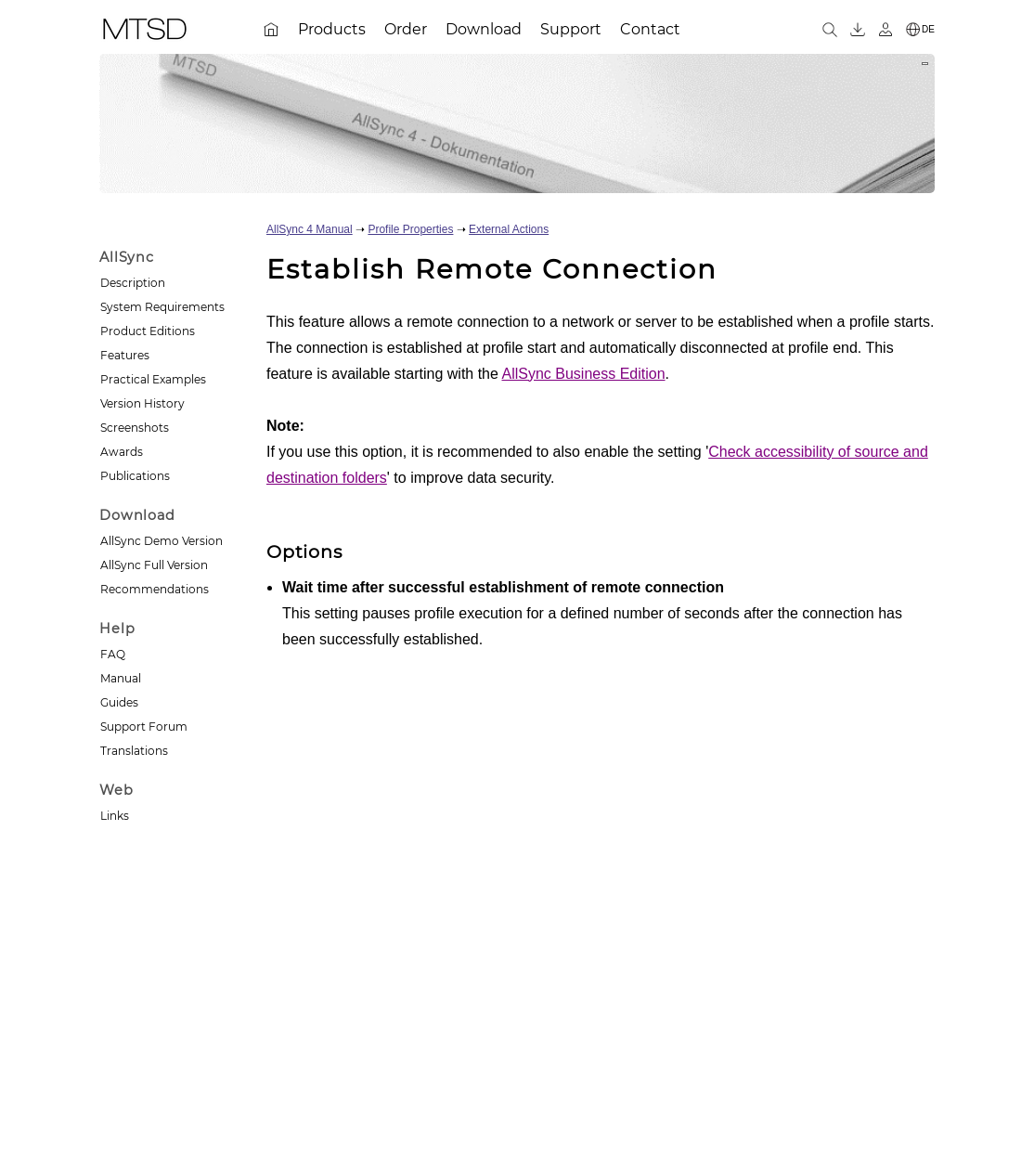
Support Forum (143, 726)
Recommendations (154, 589)
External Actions (509, 229)
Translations (134, 751)
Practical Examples (153, 379)
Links (114, 816)
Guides (119, 702)
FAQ (112, 654)
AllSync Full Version (154, 565)
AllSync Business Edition (583, 374)
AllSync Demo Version (161, 541)
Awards (121, 452)
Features (124, 355)
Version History (142, 403)
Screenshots (134, 428)
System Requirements (162, 307)
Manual (120, 678)
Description (132, 283)
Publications (135, 476)
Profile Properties (410, 229)
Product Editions (147, 331)
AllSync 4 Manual (309, 229)
